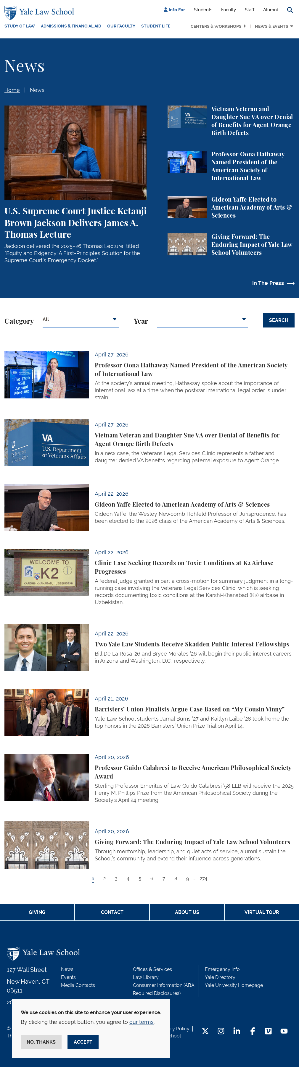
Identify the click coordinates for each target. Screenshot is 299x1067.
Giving (37, 912)
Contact (112, 912)
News (37, 90)
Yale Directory (220, 977)
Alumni (270, 9)
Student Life (155, 26)
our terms (141, 1022)
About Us (187, 912)
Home (12, 90)
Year (141, 322)
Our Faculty (121, 26)
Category (19, 322)
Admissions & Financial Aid (71, 26)
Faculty (228, 9)
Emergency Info (222, 969)
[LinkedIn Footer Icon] (236, 1031)
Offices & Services (152, 969)
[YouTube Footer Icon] (284, 1031)
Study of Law (19, 26)
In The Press (268, 283)
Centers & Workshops (216, 26)
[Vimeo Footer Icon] (268, 1031)
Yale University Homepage (234, 985)
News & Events (271, 26)
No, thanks (41, 1042)
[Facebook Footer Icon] (252, 1031)
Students (203, 9)
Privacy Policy (174, 1029)
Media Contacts (78, 985)
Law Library (146, 977)
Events (68, 977)
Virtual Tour (262, 912)
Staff (249, 9)
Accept (83, 1042)
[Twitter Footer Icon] (205, 1031)
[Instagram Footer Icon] (221, 1031)
